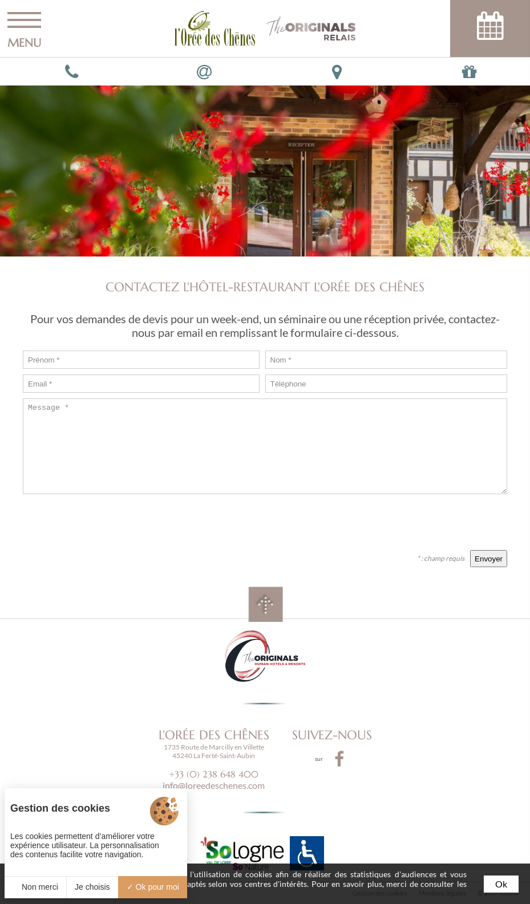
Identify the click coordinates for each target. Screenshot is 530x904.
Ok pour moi (153, 886)
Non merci (35, 886)
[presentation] (420, 522)
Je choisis (92, 886)
